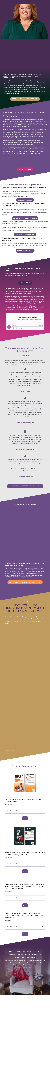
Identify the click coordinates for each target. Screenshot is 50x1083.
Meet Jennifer (25, 169)
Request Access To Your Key (25, 99)
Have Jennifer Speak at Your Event (25, 582)
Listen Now (25, 283)
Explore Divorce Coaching (25, 218)
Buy (25, 818)
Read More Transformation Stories (25, 486)
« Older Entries (9, 750)
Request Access (25, 200)
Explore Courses (25, 250)
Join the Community (25, 234)
